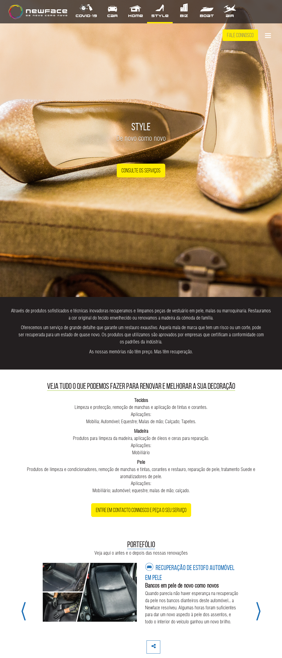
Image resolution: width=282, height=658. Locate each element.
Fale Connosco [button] (240, 35)
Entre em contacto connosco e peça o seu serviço (141, 510)
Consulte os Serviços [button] (141, 171)
